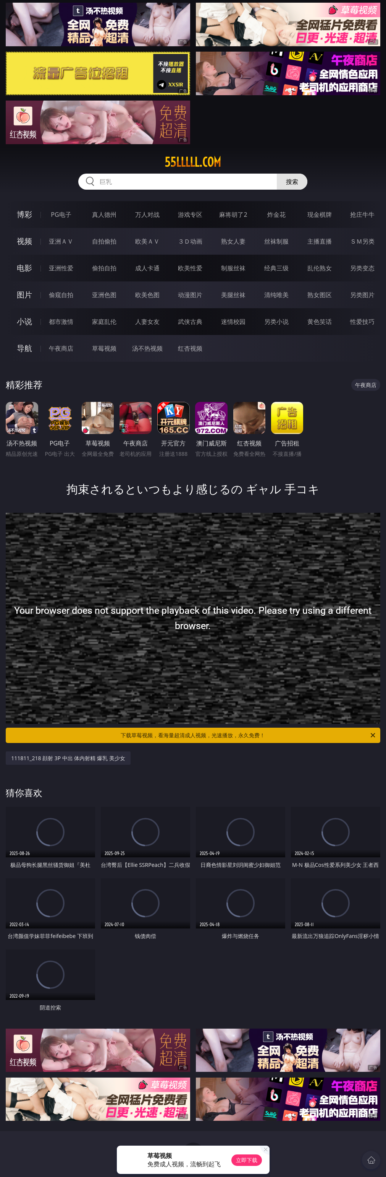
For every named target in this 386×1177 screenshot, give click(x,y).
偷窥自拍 (61, 295)
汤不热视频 (147, 348)
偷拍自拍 (104, 268)
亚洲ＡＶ (61, 241)
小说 (24, 321)
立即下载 (246, 1160)
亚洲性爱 (61, 268)
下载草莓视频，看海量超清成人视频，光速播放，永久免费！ (248, 735)
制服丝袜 (233, 268)
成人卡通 (147, 268)
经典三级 (276, 268)
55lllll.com (193, 162)
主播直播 (319, 241)
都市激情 (61, 321)
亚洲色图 (104, 295)
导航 (24, 348)
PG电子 (61, 214)
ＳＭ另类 (362, 241)
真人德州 (104, 214)
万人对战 (147, 214)
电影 (24, 268)
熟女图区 (319, 295)
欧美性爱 (190, 268)
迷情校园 (233, 321)
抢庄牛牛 (362, 214)
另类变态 (362, 268)
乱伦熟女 (319, 268)
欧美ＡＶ (147, 241)
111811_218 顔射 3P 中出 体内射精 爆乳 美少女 (68, 758)
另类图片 (362, 295)
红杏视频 (190, 348)
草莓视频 (104, 348)
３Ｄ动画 (190, 241)
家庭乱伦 (104, 321)
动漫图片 (190, 295)
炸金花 (276, 214)
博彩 (24, 214)
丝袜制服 (276, 241)
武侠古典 (190, 321)
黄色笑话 (319, 321)
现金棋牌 (319, 214)
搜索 (292, 181)
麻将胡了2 (233, 214)
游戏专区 (190, 214)
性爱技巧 (362, 321)
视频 (24, 241)
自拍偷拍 (104, 241)
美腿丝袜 (233, 295)
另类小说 (276, 321)
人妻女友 (147, 321)
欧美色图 (147, 295)
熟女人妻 (233, 241)
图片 (24, 294)
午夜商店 (61, 348)
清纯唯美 (276, 295)
